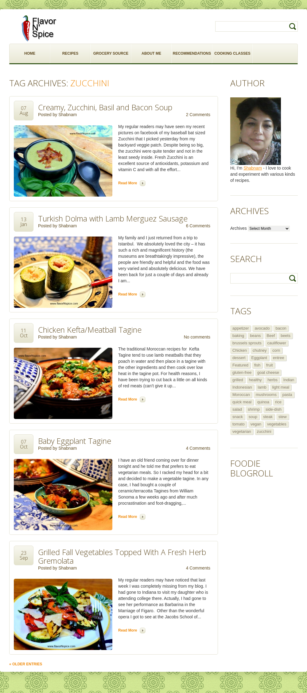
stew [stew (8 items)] (282, 416)
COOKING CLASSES (232, 53)
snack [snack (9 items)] (237, 416)
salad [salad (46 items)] (237, 409)
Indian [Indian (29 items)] (288, 380)
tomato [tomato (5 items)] (238, 424)
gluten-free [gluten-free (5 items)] (241, 372)
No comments (197, 337)
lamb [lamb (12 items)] (262, 387)
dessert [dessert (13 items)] (239, 357)
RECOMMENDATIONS (192, 53)
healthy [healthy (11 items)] (255, 380)
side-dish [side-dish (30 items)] (274, 409)
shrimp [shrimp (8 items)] (254, 409)
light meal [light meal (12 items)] (281, 387)
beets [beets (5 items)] (285, 335)
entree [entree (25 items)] (278, 357)
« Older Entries (25, 664)
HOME (29, 53)
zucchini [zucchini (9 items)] (264, 431)
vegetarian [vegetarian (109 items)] (241, 431)
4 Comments (198, 448)
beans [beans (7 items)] (255, 335)
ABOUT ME (151, 53)
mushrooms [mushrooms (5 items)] (266, 394)
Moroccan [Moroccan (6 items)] (241, 394)
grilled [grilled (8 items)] (237, 380)
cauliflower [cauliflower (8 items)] (276, 343)
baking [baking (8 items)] (238, 335)
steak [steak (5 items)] (268, 416)
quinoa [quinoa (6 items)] (263, 402)
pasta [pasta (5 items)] (287, 394)
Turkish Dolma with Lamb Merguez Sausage (113, 218)
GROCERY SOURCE (111, 53)
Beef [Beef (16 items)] (271, 335)
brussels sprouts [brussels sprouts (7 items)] (247, 343)
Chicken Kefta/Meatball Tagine (90, 329)
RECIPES (70, 53)
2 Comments (198, 114)
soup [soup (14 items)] (253, 416)
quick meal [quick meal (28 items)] (241, 402)
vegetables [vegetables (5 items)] (276, 424)
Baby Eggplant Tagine (74, 441)
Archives (238, 228)
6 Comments (198, 225)
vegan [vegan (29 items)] (256, 424)
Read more (127, 183)
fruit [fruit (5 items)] (269, 365)
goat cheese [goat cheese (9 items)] (268, 372)
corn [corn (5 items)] (276, 350)
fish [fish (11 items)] (257, 365)
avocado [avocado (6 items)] (262, 328)
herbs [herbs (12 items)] (272, 380)
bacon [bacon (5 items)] (280, 328)
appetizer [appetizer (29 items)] (240, 328)
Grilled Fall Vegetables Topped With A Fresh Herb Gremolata (122, 556)
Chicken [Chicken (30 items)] (239, 350)
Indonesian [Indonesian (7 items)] (242, 387)
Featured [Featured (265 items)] (240, 365)
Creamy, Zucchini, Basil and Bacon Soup (105, 107)
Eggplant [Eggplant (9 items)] (259, 357)
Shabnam (67, 114)
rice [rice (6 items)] (278, 402)
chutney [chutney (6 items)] (260, 350)
